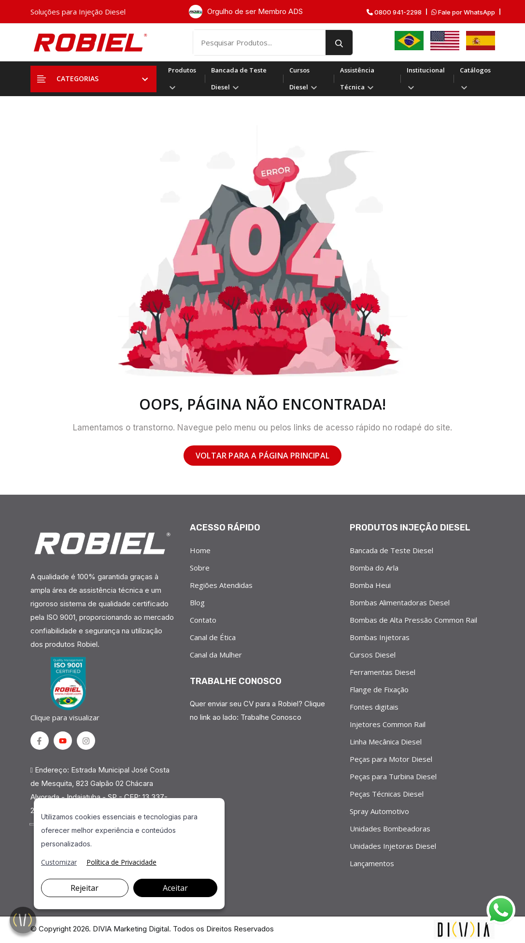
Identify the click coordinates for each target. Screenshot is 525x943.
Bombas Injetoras (380, 637)
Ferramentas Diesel (382, 672)
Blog (197, 602)
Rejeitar (85, 888)
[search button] (339, 42)
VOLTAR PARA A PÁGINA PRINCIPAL (262, 455)
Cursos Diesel (303, 78)
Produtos (182, 77)
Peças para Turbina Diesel (393, 776)
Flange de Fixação (379, 689)
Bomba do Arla (374, 567)
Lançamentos (372, 863)
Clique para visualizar (66, 689)
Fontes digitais (374, 707)
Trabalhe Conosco (271, 717)
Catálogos (475, 77)
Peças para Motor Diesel (391, 759)
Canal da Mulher (216, 654)
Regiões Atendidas (221, 585)
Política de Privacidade (121, 862)
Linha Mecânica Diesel (386, 741)
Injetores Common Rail (388, 724)
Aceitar (175, 888)
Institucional (426, 77)
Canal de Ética (213, 637)
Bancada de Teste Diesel (239, 78)
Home (200, 550)
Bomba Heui (370, 585)
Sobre (200, 567)
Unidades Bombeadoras (390, 828)
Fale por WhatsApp (463, 12)
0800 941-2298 (394, 12)
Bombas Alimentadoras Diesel (400, 602)
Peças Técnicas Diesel (387, 794)
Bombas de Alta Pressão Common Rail (413, 620)
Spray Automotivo (379, 811)
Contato (203, 620)
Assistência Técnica (357, 78)
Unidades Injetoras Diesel (393, 846)
